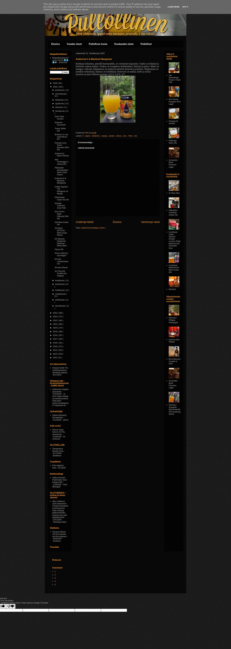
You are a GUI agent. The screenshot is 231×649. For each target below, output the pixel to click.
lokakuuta (59, 100)
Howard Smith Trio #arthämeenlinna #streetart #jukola (60, 370)
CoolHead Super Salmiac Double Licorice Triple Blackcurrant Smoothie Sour (174, 240)
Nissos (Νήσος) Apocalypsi (61, 254)
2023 (55, 316)
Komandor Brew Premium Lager (173, 163)
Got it (185, 7)
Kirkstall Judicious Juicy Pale (60, 205)
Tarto (130, 136)
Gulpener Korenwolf (60, 123)
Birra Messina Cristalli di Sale (174, 361)
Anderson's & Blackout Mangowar (60, 180)
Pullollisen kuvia (98, 44)
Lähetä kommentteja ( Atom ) (93, 228)
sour (125, 136)
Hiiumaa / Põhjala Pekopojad (173, 320)
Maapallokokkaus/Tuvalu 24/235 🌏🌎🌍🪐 (60, 60)
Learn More (173, 7)
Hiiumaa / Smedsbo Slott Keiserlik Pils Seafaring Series (174, 409)
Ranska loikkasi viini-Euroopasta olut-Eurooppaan (59, 534)
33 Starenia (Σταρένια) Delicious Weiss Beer (61, 242)
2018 (55, 335)
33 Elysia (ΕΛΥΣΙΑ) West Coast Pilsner (61, 231)
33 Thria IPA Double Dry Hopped (60, 273)
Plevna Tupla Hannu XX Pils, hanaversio (58, 432)
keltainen (96, 136)
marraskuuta (60, 94)
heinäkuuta (60, 111)
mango (104, 136)
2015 (55, 346)
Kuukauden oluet (123, 44)
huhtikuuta (60, 290)
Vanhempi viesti (150, 222)
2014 (55, 350)
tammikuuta (60, 306)
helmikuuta (60, 300)
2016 (55, 343)
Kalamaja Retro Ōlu (173, 141)
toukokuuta (60, 284)
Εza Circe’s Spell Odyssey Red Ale (61, 215)
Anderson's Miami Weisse (62, 154)
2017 (55, 339)
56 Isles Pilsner (61, 267)
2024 (55, 313)
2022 (55, 320)
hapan (88, 136)
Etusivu (55, 44)
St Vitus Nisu (174, 193)
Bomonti (172, 289)
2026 (55, 83)
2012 (55, 357)
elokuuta (59, 107)
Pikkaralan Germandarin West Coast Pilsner (61, 171)
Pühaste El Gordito (173, 122)
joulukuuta (60, 90)
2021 (55, 324)
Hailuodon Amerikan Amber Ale (173, 212)
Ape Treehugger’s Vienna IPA (61, 161)
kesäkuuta (60, 280)
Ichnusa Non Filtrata (174, 341)
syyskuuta (59, 103)
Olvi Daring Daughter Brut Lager (175, 101)
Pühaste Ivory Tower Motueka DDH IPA (62, 146)
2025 (55, 87)
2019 (55, 331)
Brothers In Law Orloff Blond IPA (61, 136)
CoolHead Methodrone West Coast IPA (174, 268)
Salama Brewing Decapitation (59, 416)
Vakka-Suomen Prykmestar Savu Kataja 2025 (59, 480)
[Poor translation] (10, 606)
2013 (55, 354)
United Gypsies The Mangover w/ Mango (61, 190)
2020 (55, 328)
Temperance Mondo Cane (57, 450)
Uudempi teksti (84, 222)
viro (135, 136)
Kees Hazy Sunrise (59, 117)
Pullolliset (146, 44)
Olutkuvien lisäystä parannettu (60, 390)
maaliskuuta (60, 294)
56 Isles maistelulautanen (61, 261)
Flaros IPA (59, 249)
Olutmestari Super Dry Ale (62, 198)
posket (112, 136)
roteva (119, 136)
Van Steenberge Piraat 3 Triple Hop (174, 78)
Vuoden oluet (74, 44)
